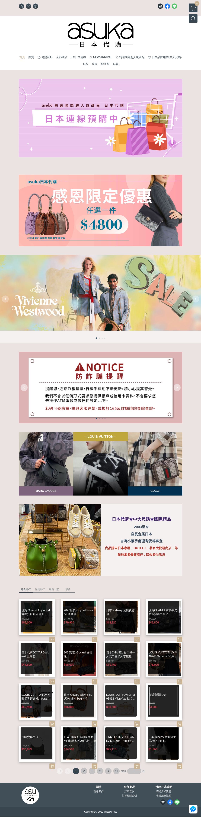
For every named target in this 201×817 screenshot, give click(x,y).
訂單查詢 (129, 791)
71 (100, 770)
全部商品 (129, 787)
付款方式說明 (163, 787)
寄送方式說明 (163, 791)
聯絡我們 (99, 791)
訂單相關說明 (129, 795)
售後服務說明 (163, 795)
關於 (98, 787)
